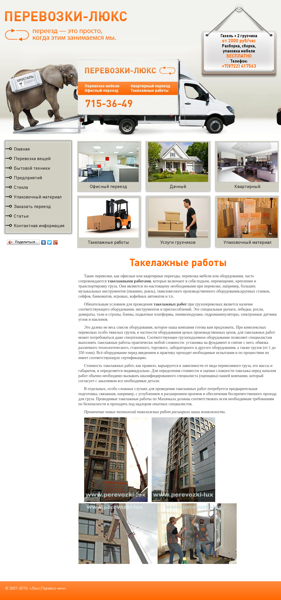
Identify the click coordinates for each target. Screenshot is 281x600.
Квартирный (247, 183)
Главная (22, 149)
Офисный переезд (109, 183)
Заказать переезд (32, 206)
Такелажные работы (109, 239)
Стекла (21, 187)
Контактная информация (39, 225)
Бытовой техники (32, 168)
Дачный (178, 183)
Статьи (21, 216)
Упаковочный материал (38, 197)
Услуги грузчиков (178, 239)
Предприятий (28, 177)
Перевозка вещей (32, 158)
